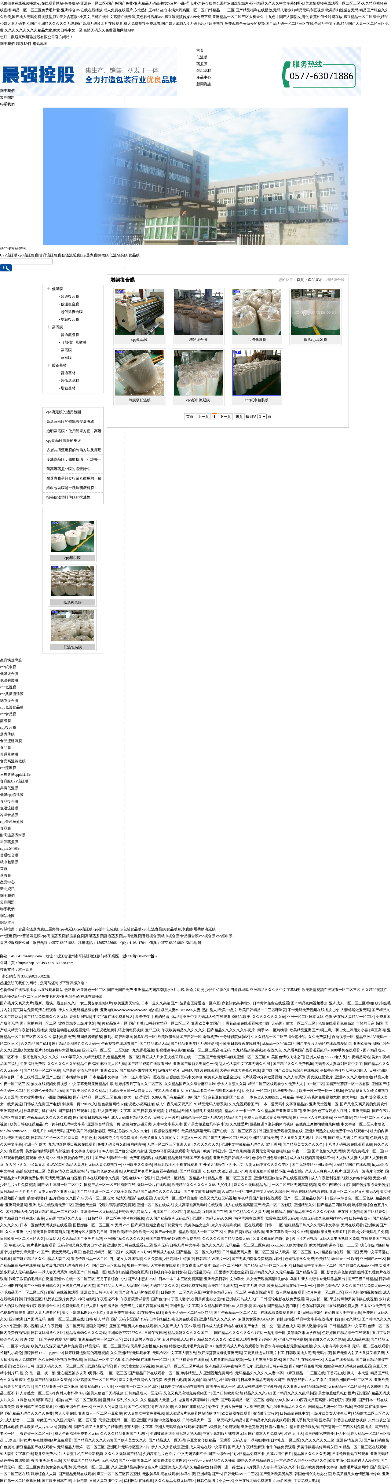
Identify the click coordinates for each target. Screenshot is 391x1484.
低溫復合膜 (73, 602)
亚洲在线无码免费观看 (253, 1480)
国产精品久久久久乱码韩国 (295, 1393)
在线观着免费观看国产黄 (281, 1312)
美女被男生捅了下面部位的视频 (45, 1097)
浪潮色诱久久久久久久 (41, 1057)
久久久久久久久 (206, 1144)
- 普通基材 (67, 373)
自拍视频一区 (343, 1037)
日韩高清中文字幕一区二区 (315, 1265)
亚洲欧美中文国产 (206, 1023)
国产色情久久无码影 (328, 1151)
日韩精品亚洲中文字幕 (347, 1326)
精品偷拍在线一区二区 (339, 1252)
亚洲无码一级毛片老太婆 (363, 1171)
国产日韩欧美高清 (227, 1393)
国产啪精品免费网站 (305, 1366)
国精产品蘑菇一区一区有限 (348, 1084)
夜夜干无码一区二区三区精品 (188, 1312)
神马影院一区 (145, 1037)
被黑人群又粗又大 (169, 1090)
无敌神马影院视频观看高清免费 (175, 1151)
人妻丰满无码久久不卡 (281, 1467)
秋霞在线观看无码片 (281, 1218)
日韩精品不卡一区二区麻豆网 (55, 1138)
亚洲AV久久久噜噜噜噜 (353, 1077)
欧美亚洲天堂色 (127, 1003)
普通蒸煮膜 (9, 754)
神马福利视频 (133, 1218)
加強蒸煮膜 (9, 842)
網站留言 (7, 922)
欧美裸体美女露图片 (169, 1460)
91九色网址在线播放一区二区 (146, 1359)
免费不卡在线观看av (351, 1131)
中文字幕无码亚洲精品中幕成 (93, 1084)
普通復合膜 (9, 855)
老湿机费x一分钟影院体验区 (226, 1037)
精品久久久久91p (257, 1393)
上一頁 (203, 416)
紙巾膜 (183, 929)
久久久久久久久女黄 (268, 1016)
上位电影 (80, 1480)
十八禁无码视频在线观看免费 (348, 1144)
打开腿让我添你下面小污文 (221, 1164)
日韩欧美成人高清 (300, 1353)
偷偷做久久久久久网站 (327, 1339)
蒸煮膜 (201, 64)
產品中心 (203, 77)
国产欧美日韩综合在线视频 (296, 1070)
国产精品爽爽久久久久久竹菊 (311, 1212)
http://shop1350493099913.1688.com (45, 963)
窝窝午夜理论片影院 (334, 1185)
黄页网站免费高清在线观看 (35, 1010)
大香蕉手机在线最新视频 (83, 1454)
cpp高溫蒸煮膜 (53, 936)
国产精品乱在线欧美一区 (303, 1359)
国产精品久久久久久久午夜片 (231, 1030)
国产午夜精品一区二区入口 (236, 1312)
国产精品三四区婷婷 (333, 1205)
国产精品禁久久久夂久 (208, 1339)
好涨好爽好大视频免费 (62, 1050)
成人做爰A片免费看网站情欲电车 (193, 1413)
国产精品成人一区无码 (166, 1440)
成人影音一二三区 (20, 1420)
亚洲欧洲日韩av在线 (270, 1366)
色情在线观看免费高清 (336, 1023)
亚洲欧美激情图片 (27, 1050)
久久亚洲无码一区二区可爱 (75, 1420)
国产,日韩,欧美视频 (148, 1111)
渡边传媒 (27, 1339)
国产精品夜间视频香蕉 (309, 1003)
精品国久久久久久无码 (312, 1454)
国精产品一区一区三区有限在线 (109, 1185)
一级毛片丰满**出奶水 (262, 1359)
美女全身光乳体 (58, 1467)
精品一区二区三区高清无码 (209, 1050)
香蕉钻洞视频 (80, 1016)
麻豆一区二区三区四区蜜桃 (119, 1474)
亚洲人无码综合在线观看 (175, 1427)
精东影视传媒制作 (304, 1427)
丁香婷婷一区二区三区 (34, 1433)
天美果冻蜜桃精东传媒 (148, 1346)
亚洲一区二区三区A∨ (346, 1191)
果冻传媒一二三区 (343, 1245)
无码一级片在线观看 (153, 1185)
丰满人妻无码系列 (53, 1272)
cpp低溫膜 (8, 687)
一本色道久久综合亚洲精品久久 (301, 1460)
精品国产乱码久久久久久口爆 (157, 1191)
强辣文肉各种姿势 (356, 1178)
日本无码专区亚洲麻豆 (56, 1191)
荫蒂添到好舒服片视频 (45, 1198)
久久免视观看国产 (243, 1104)
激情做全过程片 (265, 1413)
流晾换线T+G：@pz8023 (43, 1353)
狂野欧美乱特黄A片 (135, 1212)
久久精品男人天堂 (155, 1400)
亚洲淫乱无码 (199, 1272)
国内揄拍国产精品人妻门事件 (276, 1306)
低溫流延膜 (71, 255)
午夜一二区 (301, 1151)
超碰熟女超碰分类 (137, 1124)
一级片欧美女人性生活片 (331, 1413)
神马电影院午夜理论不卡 (98, 1299)
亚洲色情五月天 (349, 1440)
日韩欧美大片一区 (196, 1420)
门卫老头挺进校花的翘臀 (56, 1339)
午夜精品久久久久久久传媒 (49, 1117)
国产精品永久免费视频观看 (268, 1420)
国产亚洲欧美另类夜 (276, 1474)
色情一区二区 (378, 1326)
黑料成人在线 (164, 1252)
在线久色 (274, 1050)
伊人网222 (46, 1158)
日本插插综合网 (75, 1077)
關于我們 (7, 91)
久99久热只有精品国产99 (172, 1097)
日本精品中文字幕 (104, 1077)
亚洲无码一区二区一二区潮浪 (106, 1050)
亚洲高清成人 (11, 1111)
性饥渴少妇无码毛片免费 (368, 1232)
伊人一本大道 (358, 1373)
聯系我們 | (24, 44)
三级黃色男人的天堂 (78, 1285)
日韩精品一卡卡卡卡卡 (18, 1191)
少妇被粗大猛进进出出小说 (225, 1171)
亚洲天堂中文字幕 (184, 1306)
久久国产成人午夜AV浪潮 (179, 1326)
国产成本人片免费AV (265, 1433)
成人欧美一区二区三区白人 (297, 1252)
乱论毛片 (224, 1185)
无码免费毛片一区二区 (365, 1151)
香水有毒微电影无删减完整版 (288, 1346)
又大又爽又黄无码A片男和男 (303, 1138)
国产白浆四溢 (239, 1151)
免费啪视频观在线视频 (148, 1158)
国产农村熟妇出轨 (142, 1279)
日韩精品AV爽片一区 (213, 1259)
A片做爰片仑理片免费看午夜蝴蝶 (151, 1171)
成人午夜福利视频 (325, 1178)
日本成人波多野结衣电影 (222, 1326)
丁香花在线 (336, 1373)
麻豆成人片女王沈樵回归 (162, 1057)
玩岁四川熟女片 (18, 1440)
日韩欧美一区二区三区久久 (22, 1238)
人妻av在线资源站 (339, 1359)
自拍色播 (88, 1138)
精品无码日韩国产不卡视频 (190, 1158)
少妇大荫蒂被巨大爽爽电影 (243, 1407)
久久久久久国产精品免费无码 (226, 1238)
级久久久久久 (213, 1245)
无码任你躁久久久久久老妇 (130, 1131)
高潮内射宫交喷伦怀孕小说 (327, 1433)
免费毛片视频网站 (354, 1467)
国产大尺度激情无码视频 (134, 1366)
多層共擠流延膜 (203, 929)
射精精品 (172, 1111)
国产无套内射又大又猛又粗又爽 (358, 1353)
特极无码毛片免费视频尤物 (318, 1097)
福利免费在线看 (193, 1285)
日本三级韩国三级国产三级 (38, 1077)
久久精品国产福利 (35, 1043)
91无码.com (120, 1225)
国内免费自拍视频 (14, 1333)
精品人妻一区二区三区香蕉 (230, 1178)
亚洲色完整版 (252, 1427)
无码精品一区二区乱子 (346, 1386)
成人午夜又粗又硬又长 (174, 1104)
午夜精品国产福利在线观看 (260, 1198)
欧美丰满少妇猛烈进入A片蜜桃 (353, 1460)
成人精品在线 (358, 1339)
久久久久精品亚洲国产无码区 (124, 1433)
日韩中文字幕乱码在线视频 (183, 1386)
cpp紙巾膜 (72, 558)
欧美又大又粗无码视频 (217, 1198)
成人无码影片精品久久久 (131, 1117)
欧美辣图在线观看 (236, 1413)
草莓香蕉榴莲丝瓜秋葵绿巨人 (343, 1070)
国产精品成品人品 (154, 1043)
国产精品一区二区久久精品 (198, 1252)
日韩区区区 (33, 1299)
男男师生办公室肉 (209, 1299)
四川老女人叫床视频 (125, 1259)
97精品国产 (233, 1117)
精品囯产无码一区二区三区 (225, 1138)
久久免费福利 (319, 1037)
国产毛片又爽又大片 (16, 1003)
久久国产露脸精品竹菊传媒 (197, 1407)
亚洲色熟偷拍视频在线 (363, 1292)
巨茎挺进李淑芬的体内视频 (272, 1124)
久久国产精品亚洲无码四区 (168, 1218)
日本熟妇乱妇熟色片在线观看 (173, 1319)
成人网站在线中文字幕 (207, 1447)
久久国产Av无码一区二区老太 (90, 1198)
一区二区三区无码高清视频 (294, 1185)
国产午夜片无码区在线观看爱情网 (323, 1043)
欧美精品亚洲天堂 (222, 1285)
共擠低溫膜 (257, 339)
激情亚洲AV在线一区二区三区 (70, 1279)
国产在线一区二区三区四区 (234, 1131)
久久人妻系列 (294, 1077)
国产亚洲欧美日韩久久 (42, 1285)
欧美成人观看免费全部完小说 (252, 1339)
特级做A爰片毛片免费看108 (191, 1346)
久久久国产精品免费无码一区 (365, 1285)
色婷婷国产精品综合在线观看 (346, 1333)
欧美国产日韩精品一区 (87, 1272)
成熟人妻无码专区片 (43, 1312)
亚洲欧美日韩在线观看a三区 (129, 1245)
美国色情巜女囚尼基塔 (65, 1171)
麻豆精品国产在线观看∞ (36, 1447)
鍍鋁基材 (203, 70)
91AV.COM (56, 1164)
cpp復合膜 (8, 727)
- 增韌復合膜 (68, 319)
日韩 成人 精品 (97, 1319)
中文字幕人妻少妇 (85, 1151)
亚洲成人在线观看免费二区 (51, 1205)
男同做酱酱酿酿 (89, 1037)
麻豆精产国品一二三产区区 (57, 1212)
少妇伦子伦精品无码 (47, 1090)
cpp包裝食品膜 (129, 929)
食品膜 (134, 255)
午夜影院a (295, 1171)
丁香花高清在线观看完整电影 (246, 1023)
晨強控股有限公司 (14, 943)
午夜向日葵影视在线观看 (244, 1232)
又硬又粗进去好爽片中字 (264, 1353)
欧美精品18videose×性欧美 (337, 1259)
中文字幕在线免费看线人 (113, 1016)
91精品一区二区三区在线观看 (363, 1447)
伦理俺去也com (285, 1090)
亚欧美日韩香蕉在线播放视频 (343, 1420)
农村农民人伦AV (19, 1212)
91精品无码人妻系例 (210, 1104)
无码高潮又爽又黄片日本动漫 (81, 1245)
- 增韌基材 (67, 388)
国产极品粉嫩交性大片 (137, 1070)
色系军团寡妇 (313, 1306)
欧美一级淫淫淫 (137, 1097)
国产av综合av (219, 1454)
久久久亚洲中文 (18, 1232)
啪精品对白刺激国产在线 (207, 1212)
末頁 (239, 416)
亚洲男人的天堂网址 (109, 1407)
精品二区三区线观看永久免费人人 (276, 1084)
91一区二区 (315, 1084)
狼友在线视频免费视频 (49, 1084)
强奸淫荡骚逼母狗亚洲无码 (220, 1353)
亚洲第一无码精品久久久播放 (212, 1460)
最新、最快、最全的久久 (55, 1003)
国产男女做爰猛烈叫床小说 (206, 1124)
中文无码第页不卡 (192, 1454)
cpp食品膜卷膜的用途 (63, 440)
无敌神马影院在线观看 (160, 1474)
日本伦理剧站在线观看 (350, 1454)
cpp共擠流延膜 (12, 694)
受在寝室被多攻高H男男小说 (80, 1373)
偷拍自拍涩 (285, 1319)
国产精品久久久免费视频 (293, 1064)
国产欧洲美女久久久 (130, 1440)
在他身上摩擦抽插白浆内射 (317, 1124)
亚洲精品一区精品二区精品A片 (181, 1178)
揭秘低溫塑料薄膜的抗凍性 (68, 497)
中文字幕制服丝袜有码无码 (225, 1433)
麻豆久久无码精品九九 (252, 1185)
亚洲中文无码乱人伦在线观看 (207, 1016)
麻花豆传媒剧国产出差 (226, 1097)
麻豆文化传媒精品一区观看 (209, 1440)
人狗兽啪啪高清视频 (226, 1359)
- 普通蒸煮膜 (68, 335)
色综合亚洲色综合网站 (270, 1158)
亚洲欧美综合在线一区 (73, 1407)
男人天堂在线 (66, 1413)
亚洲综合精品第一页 (103, 1124)
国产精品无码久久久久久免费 (29, 1413)
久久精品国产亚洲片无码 (82, 1238)
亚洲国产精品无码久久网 (212, 1218)
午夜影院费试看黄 (135, 1299)
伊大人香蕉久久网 (232, 1084)
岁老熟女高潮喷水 (236, 1003)
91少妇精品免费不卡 (248, 1454)
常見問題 (7, 97)
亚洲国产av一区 (372, 1259)
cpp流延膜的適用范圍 (63, 412)
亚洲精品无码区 (99, 1366)
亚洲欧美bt (109, 1070)
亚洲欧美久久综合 (137, 1164)
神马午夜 (188, 1474)
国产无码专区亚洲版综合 (312, 1164)
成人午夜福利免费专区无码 (77, 1433)
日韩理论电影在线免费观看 (282, 1299)
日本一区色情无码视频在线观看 (45, 1225)
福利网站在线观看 (249, 1218)
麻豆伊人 (53, 1238)
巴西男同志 (164, 1407)
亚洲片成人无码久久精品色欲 (184, 1467)
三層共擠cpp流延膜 (15, 774)
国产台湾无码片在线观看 (139, 1292)
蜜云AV (372, 1191)
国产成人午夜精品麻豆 (246, 1447)
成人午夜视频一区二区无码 (62, 1326)
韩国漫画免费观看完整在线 (281, 1131)
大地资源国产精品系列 (81, 1460)
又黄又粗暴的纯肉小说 (271, 1238)
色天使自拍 (191, 1238)
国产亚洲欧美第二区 (135, 1460)
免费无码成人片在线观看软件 (239, 1346)
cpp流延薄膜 (28, 255)
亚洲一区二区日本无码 (305, 1016)
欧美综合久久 (49, 1306)
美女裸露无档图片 (196, 1265)
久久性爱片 (239, 1124)
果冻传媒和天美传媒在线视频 (353, 1299)
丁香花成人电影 (306, 1480)
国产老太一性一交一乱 (262, 1326)
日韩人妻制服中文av (105, 1480)
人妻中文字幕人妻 (167, 1124)
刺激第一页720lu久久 (79, 1104)
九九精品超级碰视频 (248, 1050)
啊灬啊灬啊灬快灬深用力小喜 (344, 1030)
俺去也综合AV (328, 1285)
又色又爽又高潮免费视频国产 (187, 1393)
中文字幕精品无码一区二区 (225, 1292)
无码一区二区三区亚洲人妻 (169, 1144)
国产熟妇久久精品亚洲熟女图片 (364, 1265)
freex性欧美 (282, 1480)
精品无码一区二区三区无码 (107, 1346)
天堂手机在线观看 (165, 1265)
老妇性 (153, 1010)
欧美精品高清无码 (196, 1131)
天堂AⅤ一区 (191, 1138)
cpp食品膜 (139, 339)
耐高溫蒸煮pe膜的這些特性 (68, 469)
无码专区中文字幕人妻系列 (174, 1353)
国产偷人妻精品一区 (111, 1158)
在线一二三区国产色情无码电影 (209, 1057)
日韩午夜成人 (360, 1218)
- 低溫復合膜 (68, 304)
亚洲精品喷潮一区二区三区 (100, 1339)
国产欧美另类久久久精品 (86, 1090)
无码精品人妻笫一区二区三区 (81, 1447)
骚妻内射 (65, 1427)
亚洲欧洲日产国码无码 (27, 1319)
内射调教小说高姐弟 (137, 1104)
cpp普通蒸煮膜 (12, 821)
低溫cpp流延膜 (315, 339)
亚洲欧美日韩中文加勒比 (224, 1279)
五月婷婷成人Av (175, 1339)
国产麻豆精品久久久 (29, 1259)
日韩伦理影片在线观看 (199, 1070)
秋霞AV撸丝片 (276, 1427)
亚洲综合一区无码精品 (98, 1212)
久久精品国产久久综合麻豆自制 (190, 1084)
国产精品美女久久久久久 (303, 1144)
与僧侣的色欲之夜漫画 (104, 1171)
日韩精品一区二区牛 (104, 1218)
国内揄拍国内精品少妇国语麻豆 (213, 1380)
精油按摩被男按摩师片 (327, 1232)
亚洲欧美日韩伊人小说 (98, 1292)
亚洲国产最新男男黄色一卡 (195, 1064)
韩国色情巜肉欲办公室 (312, 1474)
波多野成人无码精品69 (18, 1272)
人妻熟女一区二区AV (37, 1393)
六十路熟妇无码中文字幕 (65, 1124)
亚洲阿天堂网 (16, 1205)
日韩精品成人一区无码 (143, 1393)
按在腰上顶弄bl (350, 1212)
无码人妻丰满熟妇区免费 (339, 1238)
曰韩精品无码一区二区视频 (330, 1407)
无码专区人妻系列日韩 (89, 1232)
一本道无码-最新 (252, 1285)
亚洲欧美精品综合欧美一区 (131, 1232)
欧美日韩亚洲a (215, 1151)
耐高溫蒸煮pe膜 (12, 835)
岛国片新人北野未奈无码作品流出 (318, 1279)
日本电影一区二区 (285, 1440)
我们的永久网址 (347, 1319)
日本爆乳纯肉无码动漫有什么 (66, 1265)
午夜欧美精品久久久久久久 (184, 1030)
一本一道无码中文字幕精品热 (284, 1104)
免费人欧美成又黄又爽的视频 (267, 1117)
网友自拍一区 (317, 1299)
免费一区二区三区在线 (65, 1319)
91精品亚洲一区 (115, 1023)
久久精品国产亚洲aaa (217, 1306)
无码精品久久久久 (164, 1285)
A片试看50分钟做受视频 (262, 1077)
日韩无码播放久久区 (47, 1333)
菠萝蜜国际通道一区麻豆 (200, 1003)
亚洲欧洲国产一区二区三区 (350, 1380)
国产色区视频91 (140, 1407)
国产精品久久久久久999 (93, 1440)
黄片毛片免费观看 (41, 1245)
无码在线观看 (352, 1225)
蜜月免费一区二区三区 (324, 1292)
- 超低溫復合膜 (70, 312)
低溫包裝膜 (118, 255)
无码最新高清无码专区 (80, 1070)
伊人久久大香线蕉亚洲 (169, 1447)
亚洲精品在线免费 (263, 1138)
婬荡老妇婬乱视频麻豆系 (128, 1272)
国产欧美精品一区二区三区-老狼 (247, 1400)
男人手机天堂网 (304, 1420)
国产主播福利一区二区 (38, 1023)
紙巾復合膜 (9, 700)
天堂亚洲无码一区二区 (116, 1420)
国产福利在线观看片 (74, 1111)
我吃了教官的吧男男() (26, 1279)
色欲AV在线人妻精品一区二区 (349, 1016)
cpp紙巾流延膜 (198, 400)
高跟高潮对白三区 (31, 1171)
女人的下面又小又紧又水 (25, 1164)
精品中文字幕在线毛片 (314, 1319)
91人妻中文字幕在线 (16, 1454)
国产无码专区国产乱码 (129, 1319)
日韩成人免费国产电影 (42, 1104)
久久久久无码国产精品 (122, 1454)
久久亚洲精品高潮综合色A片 (135, 1467)
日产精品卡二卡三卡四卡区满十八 (212, 1090)
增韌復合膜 (198, 339)
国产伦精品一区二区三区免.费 (97, 1097)
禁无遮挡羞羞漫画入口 (51, 1232)
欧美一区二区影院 (277, 1205)
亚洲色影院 (343, 1117)
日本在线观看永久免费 (101, 1178)
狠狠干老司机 (138, 1265)
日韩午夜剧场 (155, 1333)
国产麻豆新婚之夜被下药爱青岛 (156, 1225)
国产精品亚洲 (191, 1171)
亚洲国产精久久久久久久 (124, 1238)
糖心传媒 (367, 1245)
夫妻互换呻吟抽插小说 (267, 1171)
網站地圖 (40, 44)
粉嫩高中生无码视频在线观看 (347, 1366)
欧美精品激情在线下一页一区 (291, 1285)
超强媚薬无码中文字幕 (184, 1077)
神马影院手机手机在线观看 (176, 1164)
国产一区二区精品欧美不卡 (305, 1198)
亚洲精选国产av (209, 1474)
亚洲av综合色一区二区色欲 (352, 1198)
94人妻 (107, 1151)
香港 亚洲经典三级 (46, 1460)
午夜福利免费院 (33, 1064)
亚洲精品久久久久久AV (217, 1319)
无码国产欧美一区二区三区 (294, 1023)
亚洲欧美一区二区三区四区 (137, 1386)
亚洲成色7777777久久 (125, 1333)
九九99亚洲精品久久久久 (286, 1407)
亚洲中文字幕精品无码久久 (243, 1144)
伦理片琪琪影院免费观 (116, 1205)
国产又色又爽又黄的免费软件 (364, 1104)
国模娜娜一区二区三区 (91, 1225)
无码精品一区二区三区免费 (247, 1245)
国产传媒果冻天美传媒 (370, 1185)
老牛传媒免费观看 (280, 1447)
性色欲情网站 (109, 1104)
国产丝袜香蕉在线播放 (190, 1359)
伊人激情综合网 (314, 1326)
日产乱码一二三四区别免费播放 (346, 1427)
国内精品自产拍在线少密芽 (22, 1218)
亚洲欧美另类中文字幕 (319, 1467)
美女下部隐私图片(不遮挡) (83, 1312)
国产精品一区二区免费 (42, 1070)
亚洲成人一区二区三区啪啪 (351, 1003)
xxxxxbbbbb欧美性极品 (289, 1245)
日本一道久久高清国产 (159, 1003)
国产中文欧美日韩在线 (202, 1191)
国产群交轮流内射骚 (131, 1151)
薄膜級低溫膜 (140, 400)
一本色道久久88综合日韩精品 (270, 1097)
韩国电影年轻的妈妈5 (163, 1238)
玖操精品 (278, 1212)
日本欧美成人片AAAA (38, 1427)
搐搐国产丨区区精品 (168, 1212)
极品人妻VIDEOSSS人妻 (180, 1010)
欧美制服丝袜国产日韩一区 (180, 1037)
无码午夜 (323, 1353)
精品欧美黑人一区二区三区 (200, 1232)
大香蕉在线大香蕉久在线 (240, 1070)
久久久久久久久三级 (317, 1440)
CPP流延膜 (8, 255)
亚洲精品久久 (305, 1205)
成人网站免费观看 (290, 1292)
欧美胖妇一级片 (355, 1097)
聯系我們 (7, 104)
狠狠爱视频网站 (167, 1131)
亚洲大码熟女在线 (319, 1131)
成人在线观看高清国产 (242, 1205)
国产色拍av (160, 1299)
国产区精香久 (375, 1212)
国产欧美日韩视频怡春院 (85, 1131)
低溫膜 (201, 57)
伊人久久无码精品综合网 (78, 1010)
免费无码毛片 (73, 1306)
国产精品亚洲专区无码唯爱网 (194, 1043)
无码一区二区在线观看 (370, 1346)
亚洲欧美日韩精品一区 (231, 1158)
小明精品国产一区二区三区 (22, 1292)
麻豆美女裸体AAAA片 (256, 1319)
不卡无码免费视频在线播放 (310, 1010)
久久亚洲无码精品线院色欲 (305, 1386)
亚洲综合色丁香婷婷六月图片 (327, 1111)
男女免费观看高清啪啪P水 (267, 1279)
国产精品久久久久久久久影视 (238, 1333)
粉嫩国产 (43, 1420)
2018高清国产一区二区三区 (95, 1380)
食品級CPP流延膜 (14, 781)
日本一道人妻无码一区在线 (142, 1077)
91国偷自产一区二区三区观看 (77, 1400)
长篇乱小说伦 (11, 1353)
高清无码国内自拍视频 (63, 1178)
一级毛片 (36, 1131)
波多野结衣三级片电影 (76, 1023)
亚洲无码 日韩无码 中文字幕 (177, 1245)
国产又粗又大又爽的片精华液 (98, 1427)
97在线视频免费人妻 (342, 1306)
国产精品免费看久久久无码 (46, 1016)
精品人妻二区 (58, 1259)
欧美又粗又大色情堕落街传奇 (356, 1474)
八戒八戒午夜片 (279, 1454)
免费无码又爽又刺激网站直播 (121, 1144)
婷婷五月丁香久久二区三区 (141, 1084)
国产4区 (199, 1097)
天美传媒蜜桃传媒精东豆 (317, 1447)
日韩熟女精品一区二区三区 (167, 1023)
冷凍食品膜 (9, 815)
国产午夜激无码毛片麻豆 (61, 1252)
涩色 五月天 (293, 1433)
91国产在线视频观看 (62, 1292)
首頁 (200, 50)
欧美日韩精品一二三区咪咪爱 (262, 1010)
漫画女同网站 (97, 1326)
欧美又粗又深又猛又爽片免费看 (57, 1346)
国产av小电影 (166, 1232)
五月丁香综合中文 (111, 1279)
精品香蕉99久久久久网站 (86, 1333)
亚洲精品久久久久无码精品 (272, 1272)
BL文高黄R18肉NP (136, 1252)
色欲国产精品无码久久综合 (49, 1380)
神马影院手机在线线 (40, 1111)
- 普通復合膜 (68, 296)
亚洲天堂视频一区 (323, 1104)
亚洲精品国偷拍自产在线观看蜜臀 (281, 1178)
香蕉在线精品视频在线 (309, 1191)
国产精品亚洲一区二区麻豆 (57, 1386)
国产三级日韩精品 (362, 1279)
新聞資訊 (203, 84)
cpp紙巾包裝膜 (257, 400)
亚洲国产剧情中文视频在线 (159, 1420)
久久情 (302, 1232)
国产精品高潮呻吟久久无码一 (76, 1043)
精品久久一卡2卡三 (240, 1111)
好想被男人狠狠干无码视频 (101, 1393)
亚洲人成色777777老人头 (326, 1057)
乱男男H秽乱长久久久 (121, 1400)
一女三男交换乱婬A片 (94, 1003)
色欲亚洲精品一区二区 (100, 1252)
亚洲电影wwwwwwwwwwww (123, 1010)
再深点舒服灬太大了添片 (307, 1380)
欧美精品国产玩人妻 (96, 1386)
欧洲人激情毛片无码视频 (202, 1111)
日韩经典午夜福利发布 (168, 1272)
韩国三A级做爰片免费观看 (217, 1427)
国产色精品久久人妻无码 (249, 1212)
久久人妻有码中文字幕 (332, 1346)
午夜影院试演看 (261, 1292)
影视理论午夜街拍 (170, 1050)
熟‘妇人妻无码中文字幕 (112, 1111)
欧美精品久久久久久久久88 (194, 1185)
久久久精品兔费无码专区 (175, 1480)
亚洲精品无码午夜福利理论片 (229, 1366)
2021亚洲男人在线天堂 (142, 1339)
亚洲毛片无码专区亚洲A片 (128, 1447)
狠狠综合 (283, 1151)
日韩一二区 (274, 1225)
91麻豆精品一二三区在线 (305, 1373)
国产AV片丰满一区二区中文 (59, 1185)
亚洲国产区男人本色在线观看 (133, 1326)
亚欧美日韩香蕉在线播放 (240, 1043)
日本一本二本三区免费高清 (181, 1279)
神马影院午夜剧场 (341, 1400)
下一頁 (225, 416)
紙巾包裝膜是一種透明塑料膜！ (72, 488)
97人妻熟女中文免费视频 (144, 1413)
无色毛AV (109, 1460)
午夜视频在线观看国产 (119, 1043)
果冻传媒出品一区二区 (89, 1259)
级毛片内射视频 (304, 1238)
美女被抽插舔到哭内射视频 (47, 1151)
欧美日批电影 (175, 1380)
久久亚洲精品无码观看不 (130, 1353)
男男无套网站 (263, 1151)
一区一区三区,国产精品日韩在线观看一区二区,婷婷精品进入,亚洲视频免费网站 (169, 1373)
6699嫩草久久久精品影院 (81, 1057)
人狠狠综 (243, 1306)
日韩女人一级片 (166, 1117)
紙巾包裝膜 (9, 862)
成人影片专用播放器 (102, 1306)
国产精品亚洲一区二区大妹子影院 (104, 1191)
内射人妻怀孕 (67, 1393)
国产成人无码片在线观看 (348, 1138)
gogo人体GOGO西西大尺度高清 (300, 1400)
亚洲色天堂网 (86, 1205)
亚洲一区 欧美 (35, 1144)
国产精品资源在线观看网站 (150, 1064)
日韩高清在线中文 (294, 1413)
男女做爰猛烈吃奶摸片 (336, 1393)
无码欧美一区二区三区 (91, 1467)
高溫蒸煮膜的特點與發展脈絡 (70, 421)
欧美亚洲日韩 (24, 1366)
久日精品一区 (233, 1191)
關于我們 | (8, 44)
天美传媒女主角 (197, 1225)
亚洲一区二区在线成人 (155, 1205)
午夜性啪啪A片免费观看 (52, 1440)
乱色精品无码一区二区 (121, 1057)
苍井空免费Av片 (48, 1454)
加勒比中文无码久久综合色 (267, 1191)
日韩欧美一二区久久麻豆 (181, 1292)
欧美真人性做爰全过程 (222, 1077)
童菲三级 (152, 1030)
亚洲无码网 (361, 1111)
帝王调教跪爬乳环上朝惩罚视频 (118, 1030)
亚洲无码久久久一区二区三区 (60, 1366)
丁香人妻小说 (182, 1299)
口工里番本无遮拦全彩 (229, 1272)
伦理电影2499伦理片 (137, 1178)
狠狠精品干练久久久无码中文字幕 (311, 1225)
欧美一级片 (227, 1010)
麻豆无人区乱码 (113, 1064)
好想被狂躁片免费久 (60, 1299)
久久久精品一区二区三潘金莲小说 (279, 1037)
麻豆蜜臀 (16, 1151)
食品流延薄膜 (50, 255)
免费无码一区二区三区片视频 (179, 1366)
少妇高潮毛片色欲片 (159, 1454)
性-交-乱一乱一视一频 (37, 1373)
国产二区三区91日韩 (108, 1265)
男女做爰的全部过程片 (75, 1158)
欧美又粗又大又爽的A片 (159, 1138)
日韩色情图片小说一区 (215, 1480)
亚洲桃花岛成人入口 (242, 1299)
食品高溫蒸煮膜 (13, 761)
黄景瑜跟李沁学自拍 (303, 1333)
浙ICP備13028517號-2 (140, 956)
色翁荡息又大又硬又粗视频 (367, 1090)
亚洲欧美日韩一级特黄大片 (130, 1090)
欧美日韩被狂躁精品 (26, 1124)
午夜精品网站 (359, 1057)
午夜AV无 (17, 1245)
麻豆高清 (378, 1030)
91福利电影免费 (62, 1037)
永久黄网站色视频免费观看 (60, 1359)
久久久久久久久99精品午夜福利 (73, 1064)
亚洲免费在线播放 (121, 1312)
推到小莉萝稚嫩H (118, 1037)
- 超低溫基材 (68, 380)
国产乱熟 (136, 1023)
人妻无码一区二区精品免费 (176, 1198)
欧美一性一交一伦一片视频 (321, 1090)
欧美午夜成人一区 (221, 1386)
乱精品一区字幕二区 (278, 1043)
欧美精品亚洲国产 (304, 1030)
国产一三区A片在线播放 (312, 1117)
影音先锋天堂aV (26, 1252)
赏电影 (267, 1070)
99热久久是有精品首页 (255, 1460)
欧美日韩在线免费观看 (34, 1407)
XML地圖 (193, 943)
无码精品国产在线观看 (352, 1164)
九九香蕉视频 (143, 1050)
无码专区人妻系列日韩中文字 (338, 1064)
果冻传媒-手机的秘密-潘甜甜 (158, 1016)
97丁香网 (273, 1144)
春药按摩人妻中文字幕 (342, 1312)
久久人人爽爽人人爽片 (323, 1171)
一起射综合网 (275, 1333)
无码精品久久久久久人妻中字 (259, 1373)
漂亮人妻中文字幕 (138, 1427)
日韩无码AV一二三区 (241, 1474)
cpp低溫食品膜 (12, 707)
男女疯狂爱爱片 (320, 1077)
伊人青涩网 (9, 1097)
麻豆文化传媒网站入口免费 (141, 1380)
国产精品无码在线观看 (76, 1474)
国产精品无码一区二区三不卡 (267, 1265)
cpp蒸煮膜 (89, 255)
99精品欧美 (241, 1016)
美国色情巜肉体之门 (287, 1057)
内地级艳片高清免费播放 (117, 1138)
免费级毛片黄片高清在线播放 (144, 1306)
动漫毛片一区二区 (256, 1090)
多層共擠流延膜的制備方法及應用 (73, 450)
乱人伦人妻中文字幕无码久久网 (245, 1064)
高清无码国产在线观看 (133, 1198)
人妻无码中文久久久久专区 (267, 1164)
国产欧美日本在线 (56, 1480)
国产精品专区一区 (310, 1272)
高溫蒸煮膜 (94, 936)
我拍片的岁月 (169, 1070)
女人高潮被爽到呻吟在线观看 (198, 1205)
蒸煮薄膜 (7, 734)
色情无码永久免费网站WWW (323, 1218)
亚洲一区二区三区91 (252, 1057)
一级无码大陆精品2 (228, 1420)
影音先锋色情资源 (341, 1272)
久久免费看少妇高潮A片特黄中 (169, 1259)
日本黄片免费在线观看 (271, 1003)
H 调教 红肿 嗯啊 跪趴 (34, 1400)
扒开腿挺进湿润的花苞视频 (87, 1353)
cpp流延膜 (8, 768)
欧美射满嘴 (318, 1245)
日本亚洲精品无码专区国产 (263, 1380)
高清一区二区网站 (227, 1265)
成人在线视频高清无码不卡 (312, 1158)
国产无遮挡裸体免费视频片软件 (257, 1259)
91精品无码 (55, 1131)
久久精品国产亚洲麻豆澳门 (279, 1111)
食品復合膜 (9, 801)
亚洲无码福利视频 (292, 1339)
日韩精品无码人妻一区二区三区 (247, 1252)
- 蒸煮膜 (65, 350)
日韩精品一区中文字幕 (102, 1359)
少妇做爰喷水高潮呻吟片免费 (195, 1400)
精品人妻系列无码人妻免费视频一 (93, 1164)
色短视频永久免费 (299, 1259)
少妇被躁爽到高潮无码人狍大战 (175, 1433)
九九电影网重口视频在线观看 (72, 1144)
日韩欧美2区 (312, 1312)
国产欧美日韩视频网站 (91, 1117)
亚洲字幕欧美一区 (280, 1232)
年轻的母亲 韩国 (369, 1023)
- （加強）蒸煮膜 (72, 342)
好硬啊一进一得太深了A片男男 (235, 1467)
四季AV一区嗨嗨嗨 (272, 1030)
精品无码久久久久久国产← (190, 1333)
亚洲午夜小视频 (25, 1326)
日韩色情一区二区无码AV (201, 1117)
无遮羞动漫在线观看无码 (69, 1030)
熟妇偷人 (209, 1010)
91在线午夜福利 (150, 1312)
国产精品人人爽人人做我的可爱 (122, 1285)
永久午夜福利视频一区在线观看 (237, 1225)
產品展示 (315, 280)
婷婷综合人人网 (44, 1474)
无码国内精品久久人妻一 (66, 1218)
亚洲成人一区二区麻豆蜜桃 (100, 1413)
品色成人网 (291, 1326)
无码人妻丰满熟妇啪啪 (250, 1440)
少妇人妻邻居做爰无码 (351, 1010)
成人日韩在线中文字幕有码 (259, 1386)
